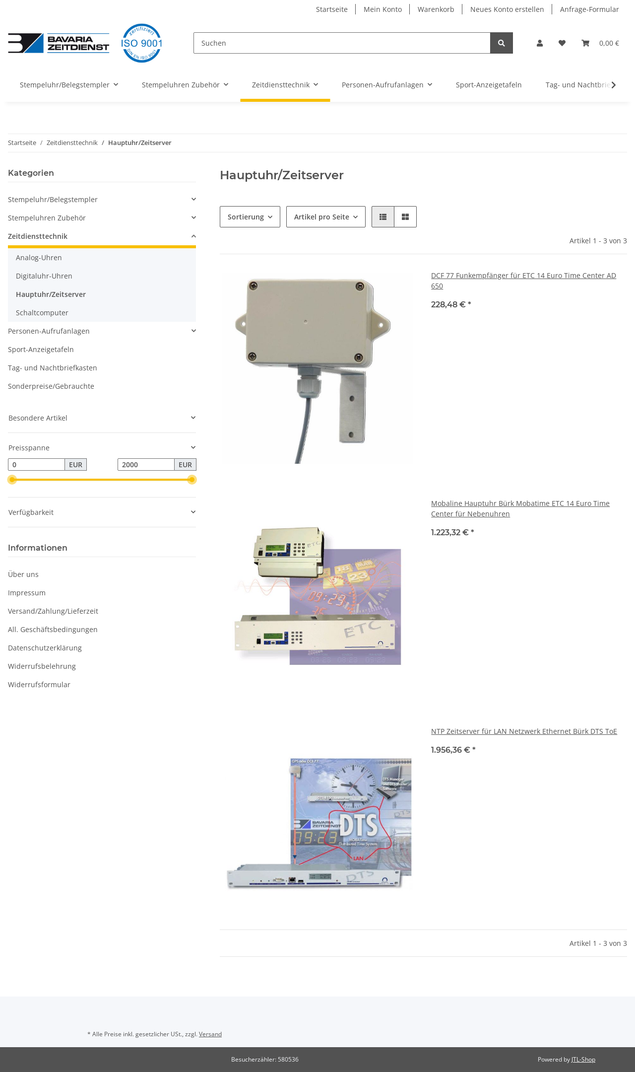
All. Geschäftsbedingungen (53, 629)
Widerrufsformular (39, 684)
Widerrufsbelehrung (42, 666)
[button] (540, 43)
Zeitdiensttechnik (37, 236)
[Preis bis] (146, 464)
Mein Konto (383, 9)
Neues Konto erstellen (507, 9)
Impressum (27, 592)
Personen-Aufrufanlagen (49, 331)
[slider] (11, 480)
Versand (210, 1034)
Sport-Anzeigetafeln (41, 349)
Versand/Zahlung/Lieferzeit (53, 611)
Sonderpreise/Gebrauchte (51, 386)
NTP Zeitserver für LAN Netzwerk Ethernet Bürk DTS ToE (524, 731)
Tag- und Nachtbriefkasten (52, 367)
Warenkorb (436, 9)
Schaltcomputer (42, 312)
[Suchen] (342, 43)
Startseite (332, 9)
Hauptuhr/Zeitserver (51, 294)
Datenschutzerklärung (45, 647)
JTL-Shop (583, 1059)
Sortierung (246, 216)
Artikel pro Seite (321, 216)
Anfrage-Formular (589, 9)
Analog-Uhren (39, 257)
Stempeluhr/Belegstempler (53, 199)
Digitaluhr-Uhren (44, 276)
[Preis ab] (36, 464)
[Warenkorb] (600, 43)
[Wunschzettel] (562, 43)
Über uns (23, 574)
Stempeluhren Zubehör (47, 217)
